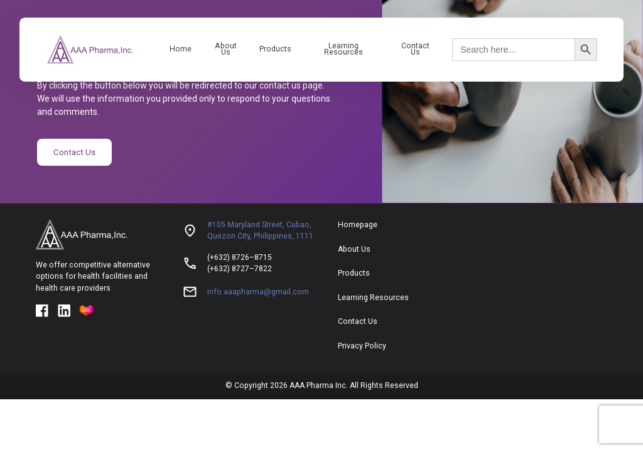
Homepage (357, 222)
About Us (226, 48)
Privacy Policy (362, 343)
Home (181, 49)
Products (275, 49)
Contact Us (415, 48)
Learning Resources (343, 48)
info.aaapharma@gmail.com (258, 289)
